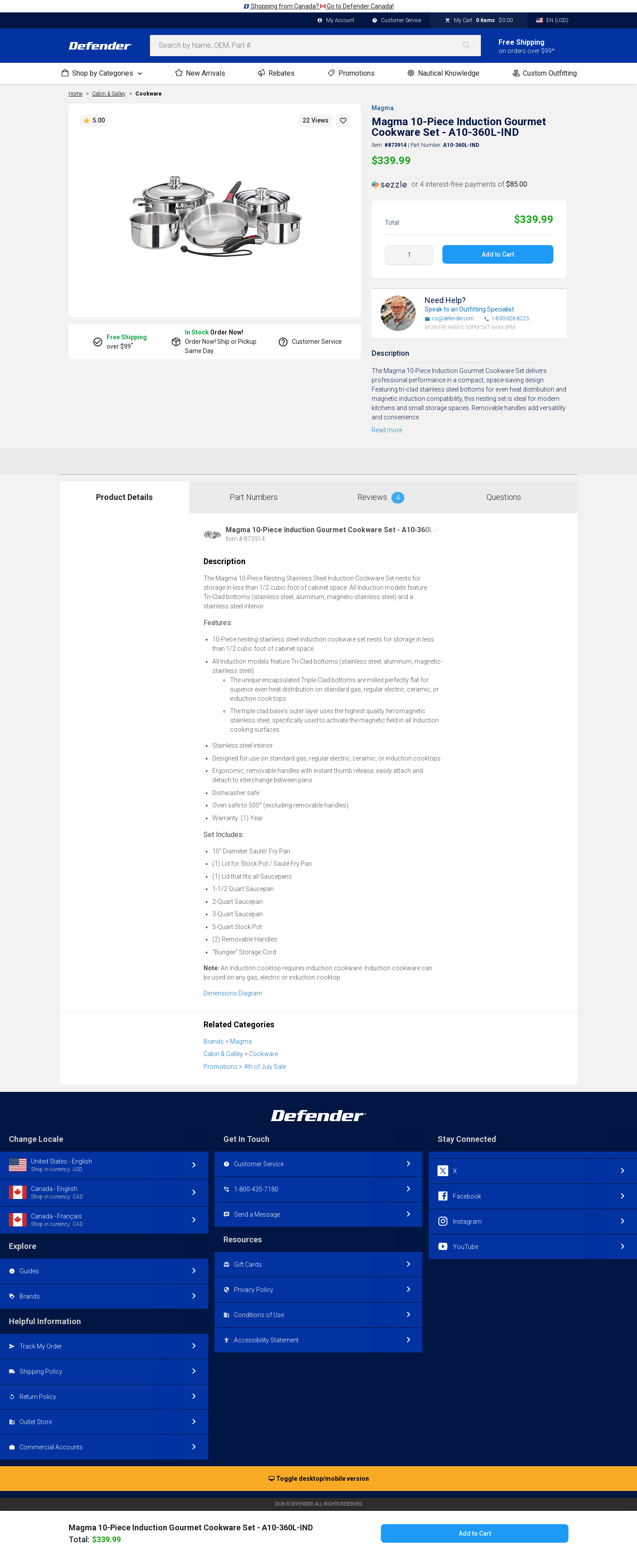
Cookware (148, 93)
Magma (383, 107)
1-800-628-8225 (507, 318)
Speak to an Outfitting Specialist (469, 309)
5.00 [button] (94, 121)
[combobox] (315, 45)
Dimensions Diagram (232, 993)
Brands (213, 1041)
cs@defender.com (449, 318)
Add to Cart (498, 254)
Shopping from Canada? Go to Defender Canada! (318, 6)
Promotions (220, 1066)
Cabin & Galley (223, 1053)
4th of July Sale (265, 1066)
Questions (504, 497)
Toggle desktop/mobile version (319, 1479)
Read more (387, 430)
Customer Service (396, 20)
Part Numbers (254, 497)
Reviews (380, 497)
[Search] (471, 45)
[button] (343, 120)
